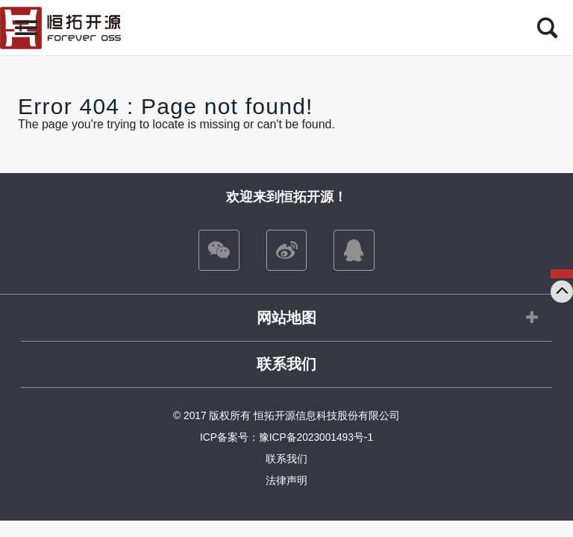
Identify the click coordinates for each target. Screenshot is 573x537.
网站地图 (286, 318)
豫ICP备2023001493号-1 (316, 437)
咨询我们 (562, 273)
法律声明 (286, 480)
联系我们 (286, 364)
